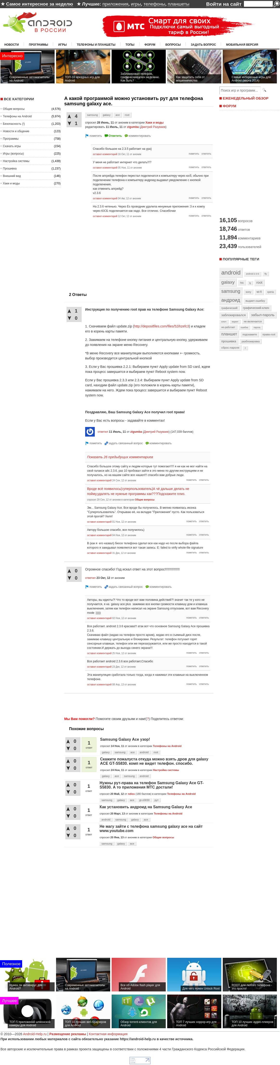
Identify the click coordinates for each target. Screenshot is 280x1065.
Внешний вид (12, 176)
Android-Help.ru (35, 1034)
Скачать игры (12, 146)
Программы (38, 44)
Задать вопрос (203, 44)
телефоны (154, 3)
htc (242, 282)
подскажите (249, 334)
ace (117, 114)
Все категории (19, 99)
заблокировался (233, 315)
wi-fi (259, 292)
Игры (62, 44)
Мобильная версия (242, 44)
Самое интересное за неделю (39, 3)
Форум (150, 44)
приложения (115, 3)
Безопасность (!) (14, 123)
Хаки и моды (11, 183)
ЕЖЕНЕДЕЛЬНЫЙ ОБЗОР (245, 98)
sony (248, 291)
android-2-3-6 (252, 274)
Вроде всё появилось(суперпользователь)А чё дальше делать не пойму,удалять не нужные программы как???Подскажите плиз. (138, 491)
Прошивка (10, 168)
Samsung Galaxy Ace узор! (125, 739)
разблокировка (251, 341)
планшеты (178, 3)
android (144, 752)
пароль (257, 327)
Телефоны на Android (17, 116)
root (127, 114)
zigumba (133, 127)
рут (157, 800)
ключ (223, 321)
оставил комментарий (105, 154)
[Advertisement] (137, 704)
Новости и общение (16, 131)
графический (229, 308)
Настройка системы (16, 161)
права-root (268, 334)
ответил (103, 431)
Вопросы (173, 44)
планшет (229, 334)
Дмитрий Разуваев (152, 127)
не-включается (253, 321)
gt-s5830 (144, 800)
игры (136, 3)
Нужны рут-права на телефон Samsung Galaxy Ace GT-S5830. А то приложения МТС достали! (152, 785)
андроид (230, 300)
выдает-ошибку (255, 300)
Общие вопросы (14, 109)
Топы (130, 44)
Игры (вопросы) (13, 153)
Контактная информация (108, 1034)
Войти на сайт (224, 4)
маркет (235, 321)
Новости (11, 44)
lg (250, 283)
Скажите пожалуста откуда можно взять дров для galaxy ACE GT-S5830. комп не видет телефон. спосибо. (154, 761)
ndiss (131, 793)
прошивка (228, 341)
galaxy (107, 114)
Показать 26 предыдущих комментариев (120, 457)
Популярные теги (241, 259)
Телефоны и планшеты (96, 44)
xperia (270, 292)
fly (266, 273)
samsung (92, 114)
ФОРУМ (229, 106)
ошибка (244, 327)
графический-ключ (256, 308)
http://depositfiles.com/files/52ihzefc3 (161, 326)
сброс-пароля (230, 347)
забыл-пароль (262, 315)
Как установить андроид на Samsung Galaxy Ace (146, 807)
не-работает (228, 327)
